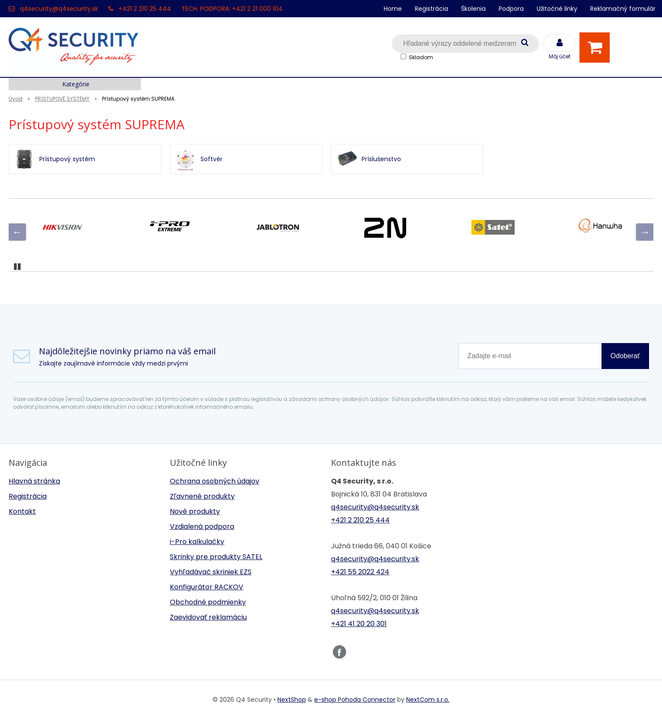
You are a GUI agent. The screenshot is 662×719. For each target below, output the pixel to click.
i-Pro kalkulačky (197, 542)
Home (393, 8)
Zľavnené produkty (202, 496)
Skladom (421, 57)
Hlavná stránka (34, 481)
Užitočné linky (557, 8)
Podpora (511, 8)
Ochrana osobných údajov (214, 481)
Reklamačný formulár (623, 8)
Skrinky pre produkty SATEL (216, 557)
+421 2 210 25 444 (144, 8)
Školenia (473, 8)
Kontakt (22, 511)
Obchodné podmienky (208, 602)
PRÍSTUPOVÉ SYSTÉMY (62, 98)
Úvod (15, 98)
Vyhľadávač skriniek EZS (210, 572)
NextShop (291, 699)
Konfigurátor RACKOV (206, 587)
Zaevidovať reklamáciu (208, 617)
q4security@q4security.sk (59, 8)
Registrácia (431, 8)
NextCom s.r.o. (427, 699)
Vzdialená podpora (202, 526)
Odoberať (625, 356)
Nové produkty (195, 511)
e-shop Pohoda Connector (354, 699)
